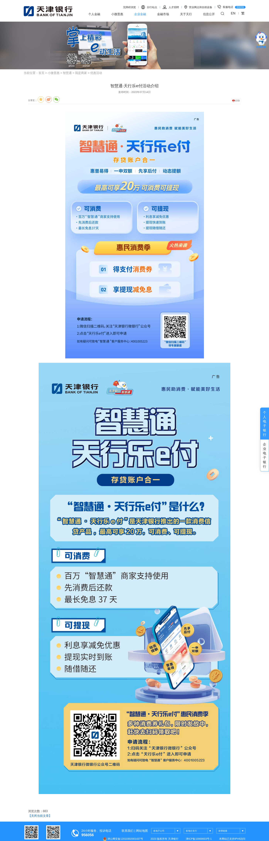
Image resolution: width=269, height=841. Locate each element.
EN (233, 13)
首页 (41, 72)
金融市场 (163, 14)
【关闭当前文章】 (40, 815)
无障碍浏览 (129, 7)
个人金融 (94, 14)
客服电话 (231, 7)
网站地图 (142, 830)
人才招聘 (171, 7)
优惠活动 (96, 72)
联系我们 (127, 830)
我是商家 (81, 72)
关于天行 (186, 14)
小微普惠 (117, 14)
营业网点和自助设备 (198, 7)
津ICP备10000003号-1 (199, 838)
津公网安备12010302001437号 (123, 839)
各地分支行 (199, 831)
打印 (236, 100)
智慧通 (67, 72)
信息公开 (209, 14)
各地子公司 (166, 831)
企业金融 (140, 14)
